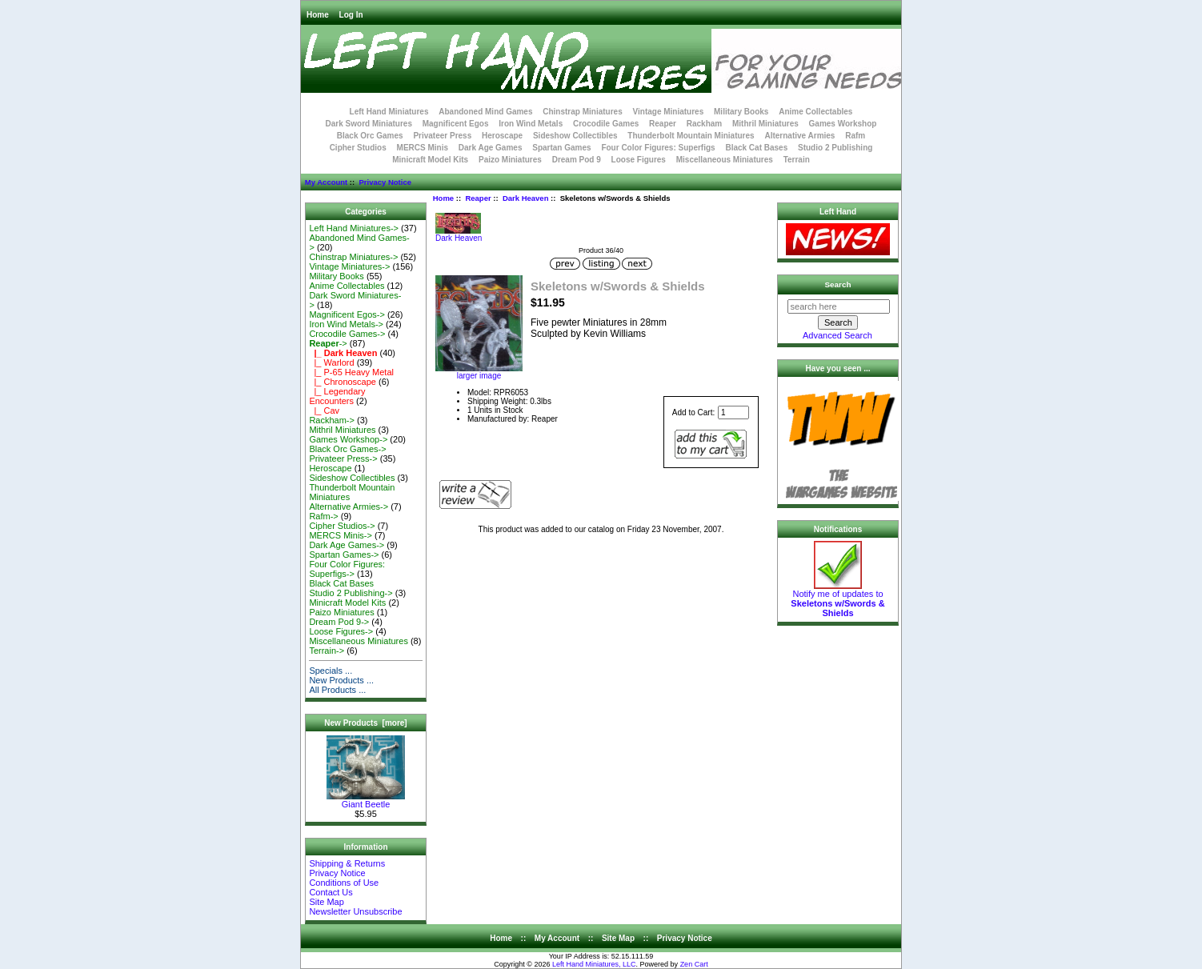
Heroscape (502, 135)
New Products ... (341, 680)
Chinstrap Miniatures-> (353, 257)
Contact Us (330, 892)
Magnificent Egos (456, 123)
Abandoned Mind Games (485, 111)
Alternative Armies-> (348, 506)
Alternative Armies (799, 135)
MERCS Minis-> (340, 535)
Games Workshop (843, 123)
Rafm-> (323, 516)
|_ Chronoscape (342, 381)
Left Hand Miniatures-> (354, 228)
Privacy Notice (385, 182)
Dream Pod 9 (576, 159)
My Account (326, 182)
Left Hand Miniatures (389, 111)
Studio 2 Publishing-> (350, 593)
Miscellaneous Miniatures (724, 159)
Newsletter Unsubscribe (355, 911)
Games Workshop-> (348, 439)
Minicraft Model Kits (430, 159)
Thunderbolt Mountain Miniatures (690, 135)
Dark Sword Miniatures (369, 123)
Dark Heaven (526, 198)
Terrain (796, 159)
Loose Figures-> (341, 631)
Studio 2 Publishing (835, 147)
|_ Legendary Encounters (337, 396)
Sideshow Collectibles (575, 135)
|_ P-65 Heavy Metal (351, 372)
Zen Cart (694, 964)
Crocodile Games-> (347, 333)
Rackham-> (332, 420)
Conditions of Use (344, 882)
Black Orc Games (370, 135)
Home (318, 14)
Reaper (478, 198)
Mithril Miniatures (765, 123)
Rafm (855, 135)
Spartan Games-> (344, 554)
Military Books (741, 111)
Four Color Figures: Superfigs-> (347, 569)
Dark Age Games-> (346, 545)
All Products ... (337, 690)
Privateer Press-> (343, 458)
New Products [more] (365, 723)
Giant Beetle (366, 800)
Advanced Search (837, 335)
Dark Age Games (491, 147)
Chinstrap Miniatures (582, 111)
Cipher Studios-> (342, 526)
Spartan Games (561, 147)
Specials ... (330, 670)
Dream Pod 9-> (339, 622)
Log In (351, 14)
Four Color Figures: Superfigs (658, 147)
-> (328, 343)
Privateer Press (442, 135)
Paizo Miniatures (510, 159)
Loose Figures (638, 159)
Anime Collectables (815, 111)
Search (838, 284)
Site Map (326, 902)
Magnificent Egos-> (346, 314)
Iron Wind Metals (531, 123)
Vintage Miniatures (668, 111)
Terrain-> (326, 650)
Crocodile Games (606, 123)
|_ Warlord (331, 362)
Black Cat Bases (756, 147)
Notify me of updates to (837, 599)
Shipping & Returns (347, 863)
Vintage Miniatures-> (349, 266)
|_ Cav (324, 410)
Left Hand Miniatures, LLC (594, 964)
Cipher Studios (358, 147)
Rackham (704, 123)
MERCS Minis (422, 147)
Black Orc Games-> (347, 449)
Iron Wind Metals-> (346, 324)
